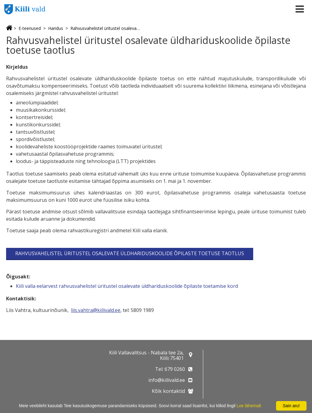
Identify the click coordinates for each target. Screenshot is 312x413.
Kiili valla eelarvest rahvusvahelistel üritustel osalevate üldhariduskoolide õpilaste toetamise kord (127, 286)
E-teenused (30, 28)
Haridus (55, 28)
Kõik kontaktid (168, 391)
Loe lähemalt (248, 405)
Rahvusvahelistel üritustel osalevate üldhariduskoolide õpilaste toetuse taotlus (105, 28)
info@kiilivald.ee (166, 380)
